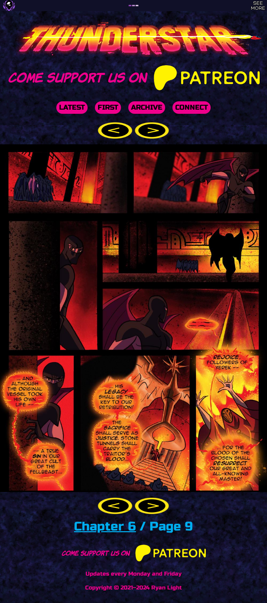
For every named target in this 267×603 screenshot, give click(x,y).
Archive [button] (146, 107)
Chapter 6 (105, 526)
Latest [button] (72, 107)
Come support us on (133, 76)
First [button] (108, 107)
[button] (116, 130)
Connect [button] (191, 107)
